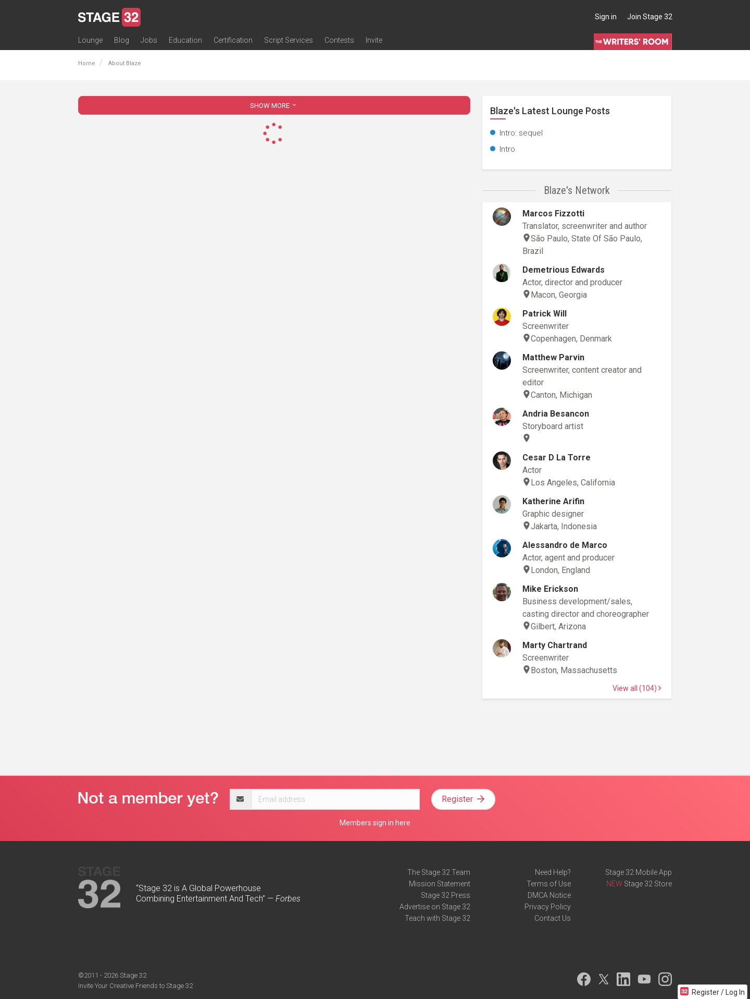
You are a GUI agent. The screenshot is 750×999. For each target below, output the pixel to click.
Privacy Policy (547, 907)
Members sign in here (375, 823)
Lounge (90, 40)
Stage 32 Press (445, 895)
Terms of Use (549, 884)
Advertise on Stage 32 (434, 907)
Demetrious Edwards (563, 270)
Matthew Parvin (553, 357)
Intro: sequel (521, 133)
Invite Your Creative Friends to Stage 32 (135, 986)
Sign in (606, 17)
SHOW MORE (274, 105)
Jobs (149, 40)
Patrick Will (544, 314)
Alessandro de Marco (564, 545)
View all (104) (636, 688)
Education (185, 40)
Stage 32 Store (648, 884)
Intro (507, 149)
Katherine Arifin (553, 501)
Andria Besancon (555, 414)
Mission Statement (439, 884)
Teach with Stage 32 (437, 918)
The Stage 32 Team (438, 872)
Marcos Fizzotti (553, 213)
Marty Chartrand (554, 645)
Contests (339, 40)
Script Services (288, 40)
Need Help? (553, 872)
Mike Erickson (550, 589)
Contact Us (552, 918)
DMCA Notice (549, 895)
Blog (121, 40)
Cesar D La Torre (556, 457)
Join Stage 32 (649, 17)
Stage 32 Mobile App (638, 872)
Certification (233, 40)
